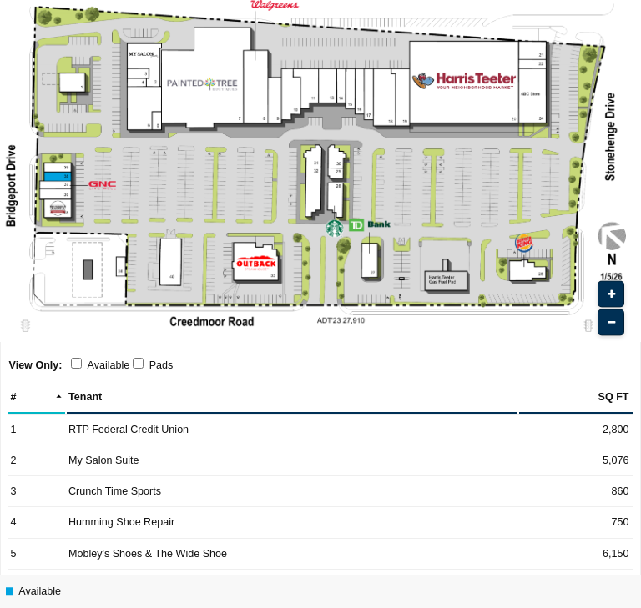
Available (109, 365)
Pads (161, 365)
